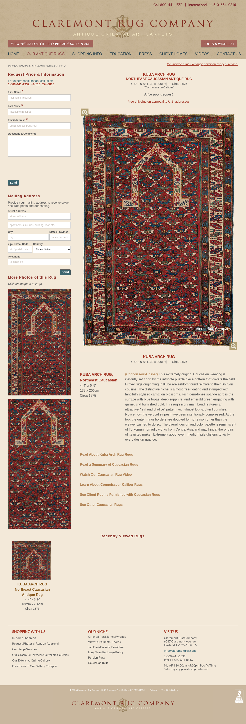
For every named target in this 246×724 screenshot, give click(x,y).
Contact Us (229, 54)
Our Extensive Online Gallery (31, 660)
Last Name (15, 105)
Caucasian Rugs (98, 662)
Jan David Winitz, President (106, 647)
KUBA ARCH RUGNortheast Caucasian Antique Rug (32, 589)
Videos (202, 54)
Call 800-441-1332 (167, 5)
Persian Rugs (96, 657)
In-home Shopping (24, 638)
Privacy (153, 690)
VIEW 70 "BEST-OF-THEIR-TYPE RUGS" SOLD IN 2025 (50, 44)
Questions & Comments (22, 133)
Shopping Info (87, 54)
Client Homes (173, 54)
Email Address (18, 119)
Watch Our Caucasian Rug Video (106, 474)
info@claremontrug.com (180, 650)
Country (38, 244)
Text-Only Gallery (169, 690)
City (10, 232)
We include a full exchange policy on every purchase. (202, 64)
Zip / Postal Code (18, 244)
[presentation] (40, 166)
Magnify (84, 112)
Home (13, 54)
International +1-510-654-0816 (212, 5)
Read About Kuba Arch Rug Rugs (106, 454)
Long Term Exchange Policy (105, 652)
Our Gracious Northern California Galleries (40, 654)
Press (145, 54)
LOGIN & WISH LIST (219, 44)
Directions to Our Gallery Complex (35, 666)
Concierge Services (24, 649)
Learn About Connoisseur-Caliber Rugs (111, 484)
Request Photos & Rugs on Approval (35, 643)
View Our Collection (19, 66)
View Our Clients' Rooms (104, 642)
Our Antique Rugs (46, 54)
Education (121, 54)
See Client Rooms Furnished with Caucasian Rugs (120, 494)
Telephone (14, 256)
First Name (15, 91)
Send (13, 182)
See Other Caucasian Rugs (101, 504)
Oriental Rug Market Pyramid (107, 636)
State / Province (58, 232)
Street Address (17, 211)
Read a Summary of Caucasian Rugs (109, 464)
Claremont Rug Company (123, 26)
